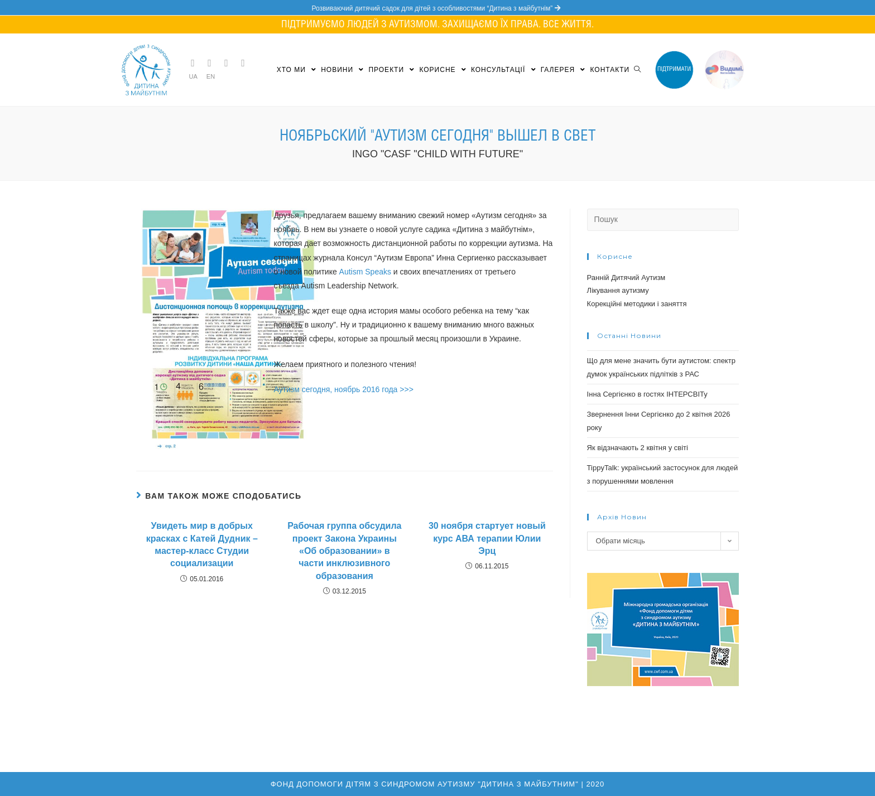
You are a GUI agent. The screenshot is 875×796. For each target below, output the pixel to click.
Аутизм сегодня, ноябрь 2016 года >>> (343, 389)
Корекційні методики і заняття (637, 304)
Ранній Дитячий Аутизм (626, 277)
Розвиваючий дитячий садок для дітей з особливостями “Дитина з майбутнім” (437, 8)
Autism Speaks (365, 271)
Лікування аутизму (618, 290)
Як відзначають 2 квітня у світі (637, 447)
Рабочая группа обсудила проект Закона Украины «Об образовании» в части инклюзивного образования (344, 551)
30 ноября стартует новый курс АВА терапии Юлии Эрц (487, 538)
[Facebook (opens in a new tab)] (209, 63)
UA (193, 77)
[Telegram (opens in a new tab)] (193, 63)
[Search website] (637, 70)
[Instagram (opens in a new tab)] (226, 63)
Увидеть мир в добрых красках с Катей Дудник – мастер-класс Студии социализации (202, 544)
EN (210, 77)
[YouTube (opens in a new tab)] (243, 63)
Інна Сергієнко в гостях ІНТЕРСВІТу (647, 394)
